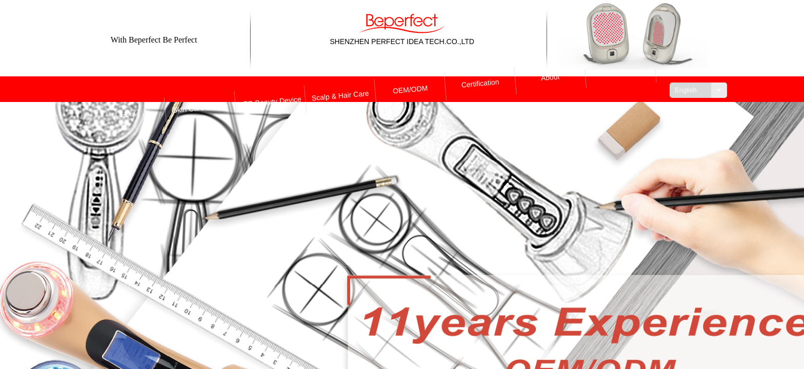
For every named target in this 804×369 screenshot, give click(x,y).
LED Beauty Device (269, 89)
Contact (621, 91)
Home (128, 88)
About (550, 91)
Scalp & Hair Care (340, 89)
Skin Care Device (199, 89)
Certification (480, 90)
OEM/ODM (410, 90)
